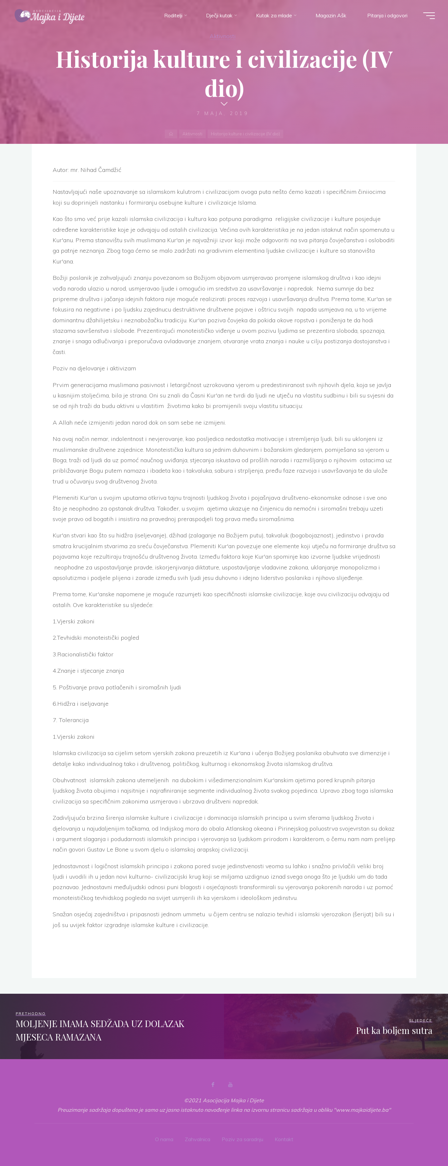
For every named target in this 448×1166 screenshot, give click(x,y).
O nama (164, 1139)
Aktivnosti (222, 36)
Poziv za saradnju (242, 1139)
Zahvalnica (197, 1139)
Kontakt (284, 1139)
